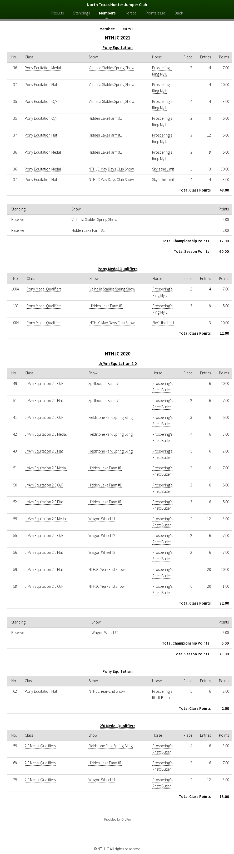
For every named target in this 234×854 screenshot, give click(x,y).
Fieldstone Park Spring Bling (110, 417)
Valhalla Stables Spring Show (111, 67)
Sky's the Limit (163, 169)
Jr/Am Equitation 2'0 (118, 363)
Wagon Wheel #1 (101, 518)
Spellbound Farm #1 (104, 383)
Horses (130, 13)
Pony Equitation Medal (43, 67)
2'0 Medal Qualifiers (117, 725)
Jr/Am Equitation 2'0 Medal (46, 434)
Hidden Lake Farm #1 (105, 118)
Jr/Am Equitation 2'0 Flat (44, 400)
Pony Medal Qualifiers (117, 268)
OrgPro (126, 819)
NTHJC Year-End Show (106, 569)
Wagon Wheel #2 (101, 535)
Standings (81, 13)
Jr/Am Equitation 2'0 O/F (44, 383)
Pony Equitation (117, 47)
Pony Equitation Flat (41, 84)
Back (179, 13)
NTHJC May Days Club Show (111, 169)
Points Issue (155, 13)
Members (107, 13)
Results (57, 13)
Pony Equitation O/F (41, 101)
